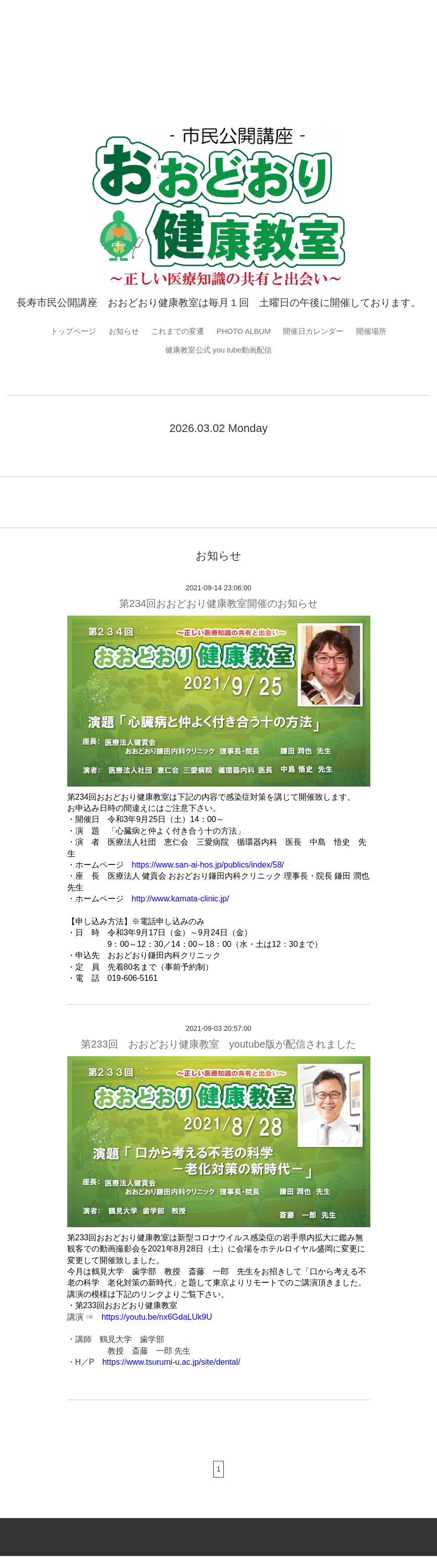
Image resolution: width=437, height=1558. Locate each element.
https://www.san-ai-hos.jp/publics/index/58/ (208, 866)
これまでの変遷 (175, 331)
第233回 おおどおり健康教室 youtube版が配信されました (218, 1046)
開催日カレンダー (318, 331)
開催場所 (379, 331)
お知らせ (118, 331)
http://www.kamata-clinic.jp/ (180, 900)
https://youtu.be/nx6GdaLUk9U (157, 1318)
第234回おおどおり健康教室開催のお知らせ (218, 605)
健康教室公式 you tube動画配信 (219, 351)
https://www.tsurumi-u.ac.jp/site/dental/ (171, 1363)
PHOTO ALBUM (245, 331)
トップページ (65, 331)
